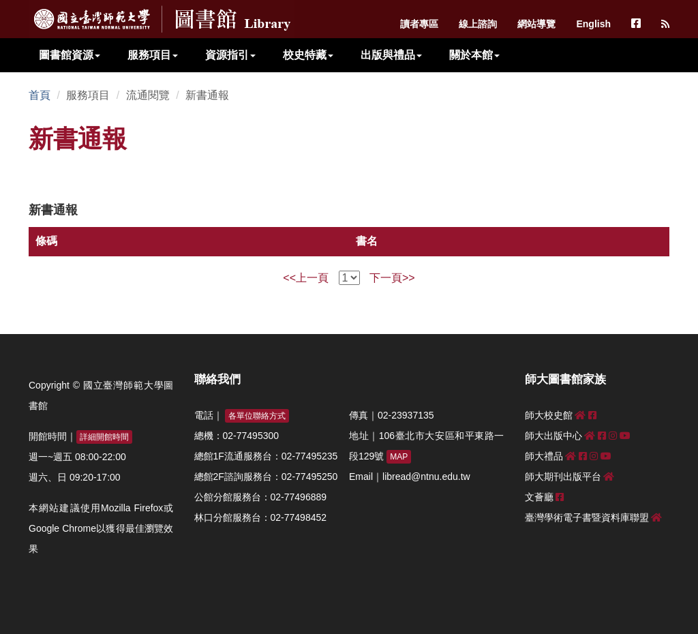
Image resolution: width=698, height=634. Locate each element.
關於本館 (474, 55)
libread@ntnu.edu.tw (426, 476)
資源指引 (230, 55)
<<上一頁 (306, 278)
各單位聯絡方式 (257, 416)
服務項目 (152, 55)
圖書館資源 (69, 55)
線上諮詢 (478, 23)
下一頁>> (392, 278)
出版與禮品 (391, 55)
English (593, 23)
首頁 (39, 95)
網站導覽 (536, 23)
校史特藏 (308, 55)
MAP (399, 457)
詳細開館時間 (104, 437)
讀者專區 (419, 23)
